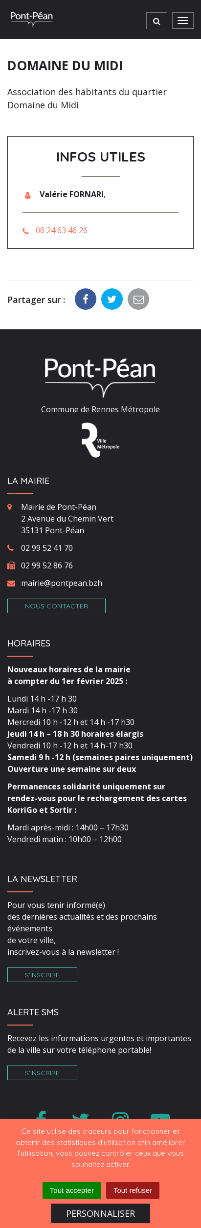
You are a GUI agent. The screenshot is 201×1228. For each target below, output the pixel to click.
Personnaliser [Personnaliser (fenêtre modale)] (100, 1213)
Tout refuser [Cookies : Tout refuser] (132, 1190)
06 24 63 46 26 (62, 230)
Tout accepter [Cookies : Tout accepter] (72, 1190)
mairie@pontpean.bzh (61, 583)
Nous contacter (56, 606)
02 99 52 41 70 (47, 548)
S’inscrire (42, 974)
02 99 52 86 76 (47, 565)
